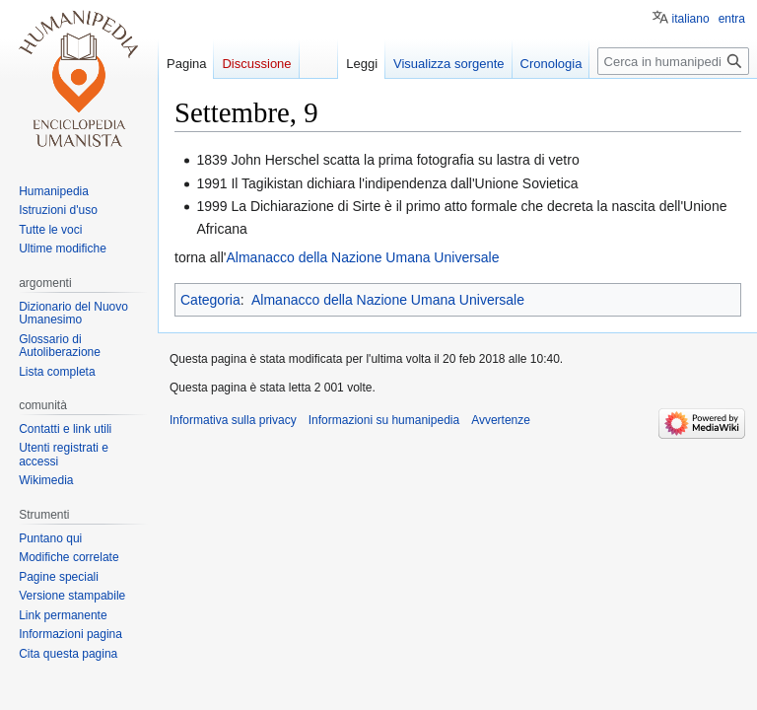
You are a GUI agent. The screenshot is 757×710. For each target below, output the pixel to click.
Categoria (210, 300)
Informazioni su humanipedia (384, 420)
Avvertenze (500, 420)
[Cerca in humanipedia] (673, 61)
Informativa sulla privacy (233, 420)
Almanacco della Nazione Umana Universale (362, 257)
